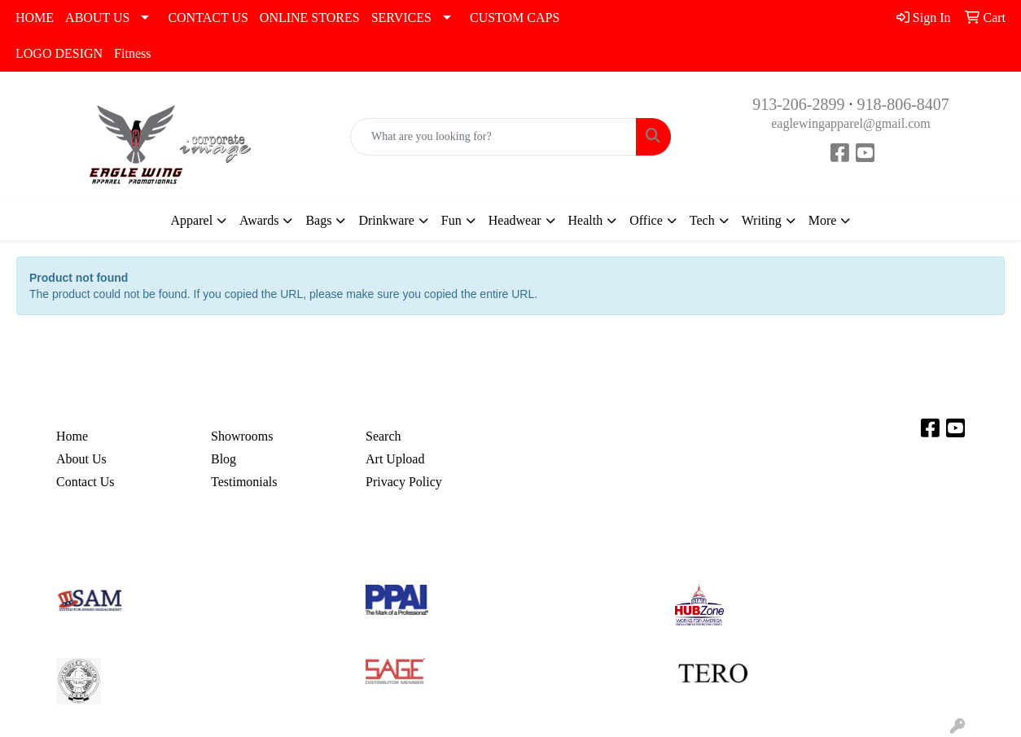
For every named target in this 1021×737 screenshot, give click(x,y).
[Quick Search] (493, 137)
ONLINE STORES (310, 17)
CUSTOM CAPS (514, 17)
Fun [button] (451, 220)
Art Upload (395, 459)
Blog (223, 459)
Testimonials (244, 482)
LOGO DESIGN (59, 53)
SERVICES (401, 17)
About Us (81, 459)
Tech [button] (702, 220)
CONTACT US (208, 17)
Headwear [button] (515, 220)
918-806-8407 (903, 104)
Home (72, 436)
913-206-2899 (798, 104)
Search (383, 436)
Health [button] (585, 220)
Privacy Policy (404, 482)
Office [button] (646, 220)
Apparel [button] (192, 220)
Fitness (132, 53)
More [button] (822, 220)
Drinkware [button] (386, 220)
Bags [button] (318, 220)
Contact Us (85, 482)
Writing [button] (762, 220)
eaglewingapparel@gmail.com (851, 123)
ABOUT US (97, 17)
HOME (34, 17)
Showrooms (242, 436)
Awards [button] (258, 220)
